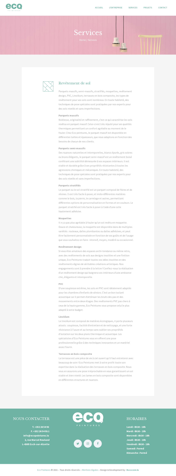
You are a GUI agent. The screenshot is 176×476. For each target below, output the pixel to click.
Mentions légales (90, 469)
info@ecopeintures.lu (36, 435)
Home (82, 39)
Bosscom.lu (133, 469)
